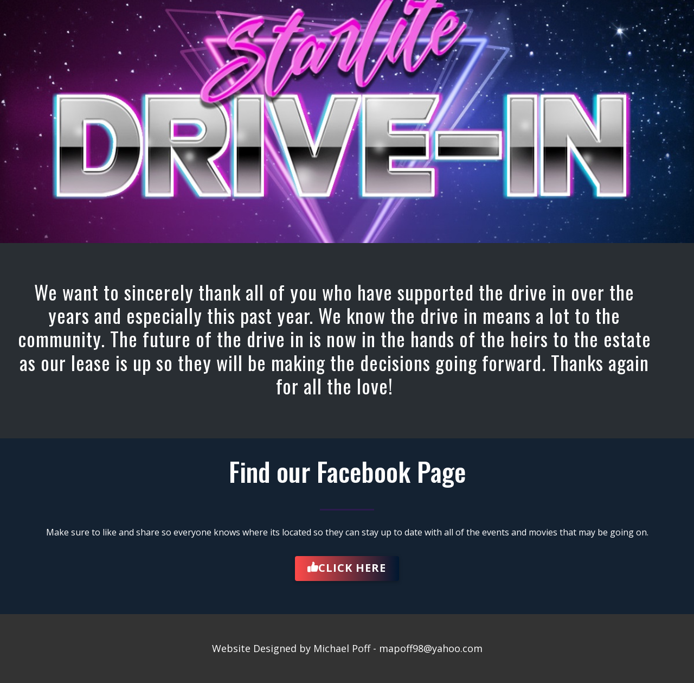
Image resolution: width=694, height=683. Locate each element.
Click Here (346, 568)
